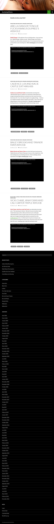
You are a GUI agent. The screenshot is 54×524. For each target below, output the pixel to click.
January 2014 (5, 473)
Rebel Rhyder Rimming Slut (8, 269)
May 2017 (4, 407)
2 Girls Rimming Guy (16, 131)
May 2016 (4, 435)
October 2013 (5, 481)
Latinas (18, 196)
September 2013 (5, 483)
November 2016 (5, 420)
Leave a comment (23, 33)
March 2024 (4, 346)
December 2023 (5, 348)
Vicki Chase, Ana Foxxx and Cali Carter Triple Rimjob (26, 201)
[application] (27, 58)
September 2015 (5, 453)
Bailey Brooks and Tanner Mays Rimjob (26, 143)
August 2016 (5, 427)
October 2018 (5, 386)
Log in (3, 508)
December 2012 (5, 499)
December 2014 (5, 468)
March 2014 (4, 471)
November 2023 (5, 351)
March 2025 (4, 323)
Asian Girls (4, 283)
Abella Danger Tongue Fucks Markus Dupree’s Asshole (24, 29)
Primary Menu (52, 12)
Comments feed (5, 513)
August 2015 (5, 455)
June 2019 (4, 371)
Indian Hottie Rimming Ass (8, 263)
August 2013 (5, 486)
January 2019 (5, 379)
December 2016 (5, 417)
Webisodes (39, 196)
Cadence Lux (24, 131)
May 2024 (4, 341)
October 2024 (5, 336)
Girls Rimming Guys (24, 73)
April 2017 (4, 409)
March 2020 (4, 369)
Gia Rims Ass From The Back (8, 271)
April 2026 (4, 315)
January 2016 (5, 445)
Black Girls (13, 196)
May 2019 (4, 374)
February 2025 (5, 325)
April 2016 (4, 437)
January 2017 (5, 414)
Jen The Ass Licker (6, 266)
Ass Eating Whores (7, 12)
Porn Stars (13, 23)
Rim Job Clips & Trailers (21, 23)
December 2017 (5, 397)
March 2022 (4, 361)
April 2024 (4, 343)
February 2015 (5, 465)
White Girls (29, 23)
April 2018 (4, 392)
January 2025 (5, 328)
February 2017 (5, 412)
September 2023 (5, 356)
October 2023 (5, 353)
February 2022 (5, 364)
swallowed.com (14, 217)
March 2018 (4, 394)
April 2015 (4, 460)
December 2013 (5, 476)
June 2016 (4, 432)
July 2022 (4, 358)
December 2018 (5, 381)
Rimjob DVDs (30, 81)
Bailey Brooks (24, 188)
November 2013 (5, 478)
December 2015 (5, 448)
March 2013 (4, 493)
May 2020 (4, 366)
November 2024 (5, 333)
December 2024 (5, 330)
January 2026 (5, 320)
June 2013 (4, 491)
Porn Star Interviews (6, 291)
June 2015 (4, 458)
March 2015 (4, 463)
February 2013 (5, 496)
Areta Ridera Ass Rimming (8, 274)
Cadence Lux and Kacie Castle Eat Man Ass (24, 85)
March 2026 (4, 318)
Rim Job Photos (5, 298)
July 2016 (4, 430)
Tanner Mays (32, 188)
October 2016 (5, 422)
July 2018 (4, 389)
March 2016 (4, 440)
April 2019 (4, 376)
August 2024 (5, 338)
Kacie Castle (31, 131)
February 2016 (5, 442)
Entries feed (4, 510)
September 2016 (5, 425)
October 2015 (5, 450)
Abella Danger (15, 73)
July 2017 (4, 404)
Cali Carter (20, 246)
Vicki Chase (27, 246)
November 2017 (5, 399)
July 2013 (4, 488)
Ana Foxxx (14, 246)
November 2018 (5, 384)
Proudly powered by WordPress (8, 522)
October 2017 (5, 402)
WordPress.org (5, 515)
